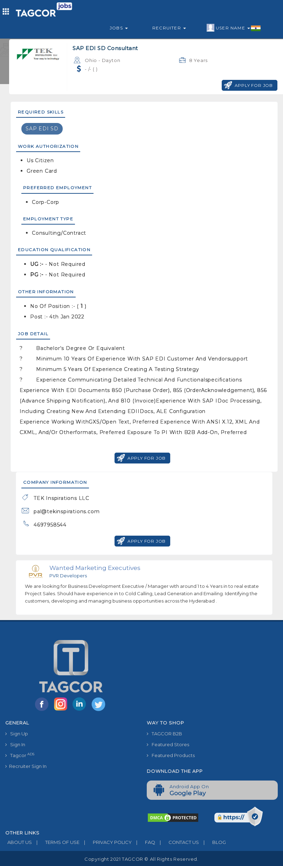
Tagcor (19, 755)
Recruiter (169, 27)
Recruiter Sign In (26, 766)
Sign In (15, 744)
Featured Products (171, 755)
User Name (234, 28)
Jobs (119, 27)
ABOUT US (18, 842)
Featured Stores (168, 744)
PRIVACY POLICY (106, 842)
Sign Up (16, 733)
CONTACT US (177, 842)
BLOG (212, 842)
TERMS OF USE (56, 842)
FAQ (143, 842)
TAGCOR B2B (164, 733)
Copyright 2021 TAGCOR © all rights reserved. (141, 859)
